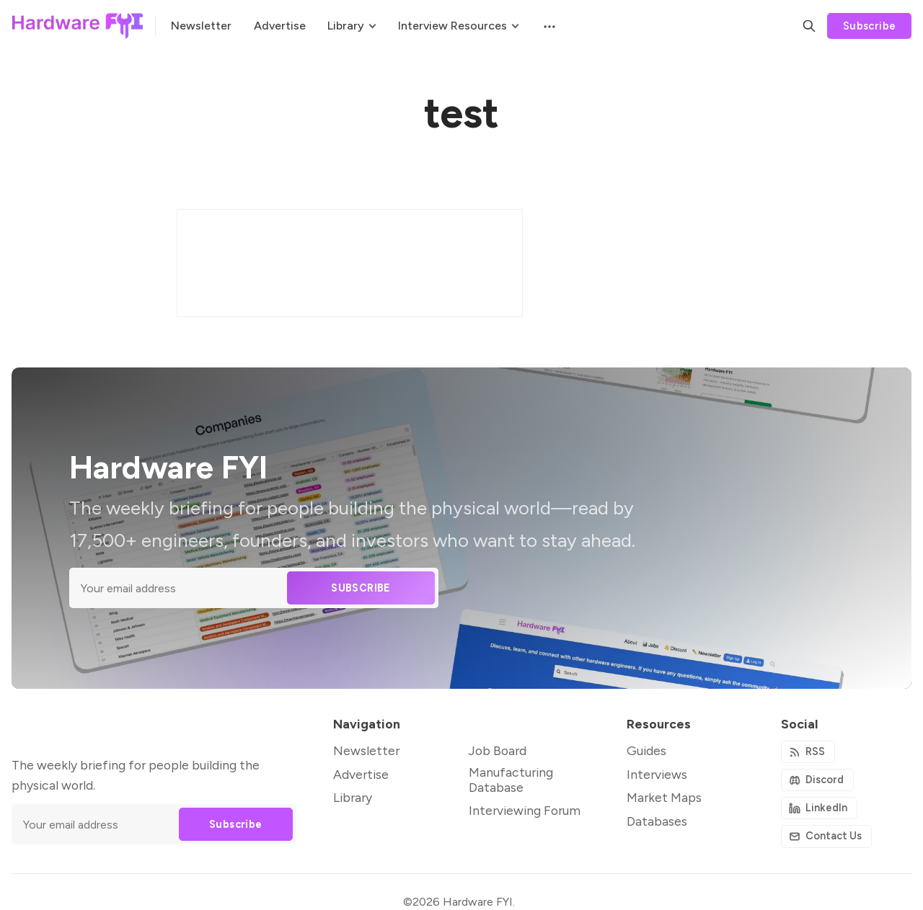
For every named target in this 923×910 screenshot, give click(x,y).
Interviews (657, 774)
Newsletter (366, 750)
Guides (646, 750)
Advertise (361, 774)
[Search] (809, 26)
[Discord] (817, 780)
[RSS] (808, 752)
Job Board (497, 750)
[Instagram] (827, 836)
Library (352, 797)
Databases (657, 821)
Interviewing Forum (524, 810)
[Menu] (548, 26)
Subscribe (869, 25)
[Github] (819, 808)
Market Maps (664, 797)
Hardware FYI (478, 902)
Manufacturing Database (511, 779)
